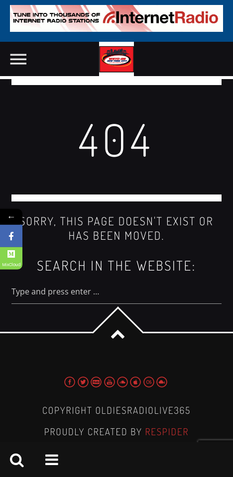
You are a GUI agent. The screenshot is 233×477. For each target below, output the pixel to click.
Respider (167, 431)
